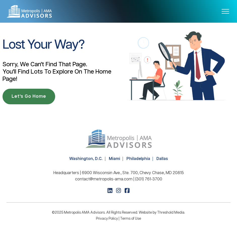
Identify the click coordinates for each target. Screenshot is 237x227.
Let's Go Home (29, 96)
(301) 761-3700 (148, 179)
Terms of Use (130, 218)
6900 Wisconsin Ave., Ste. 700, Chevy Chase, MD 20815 (133, 173)
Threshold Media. (171, 212)
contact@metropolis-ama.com (103, 179)
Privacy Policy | (108, 218)
